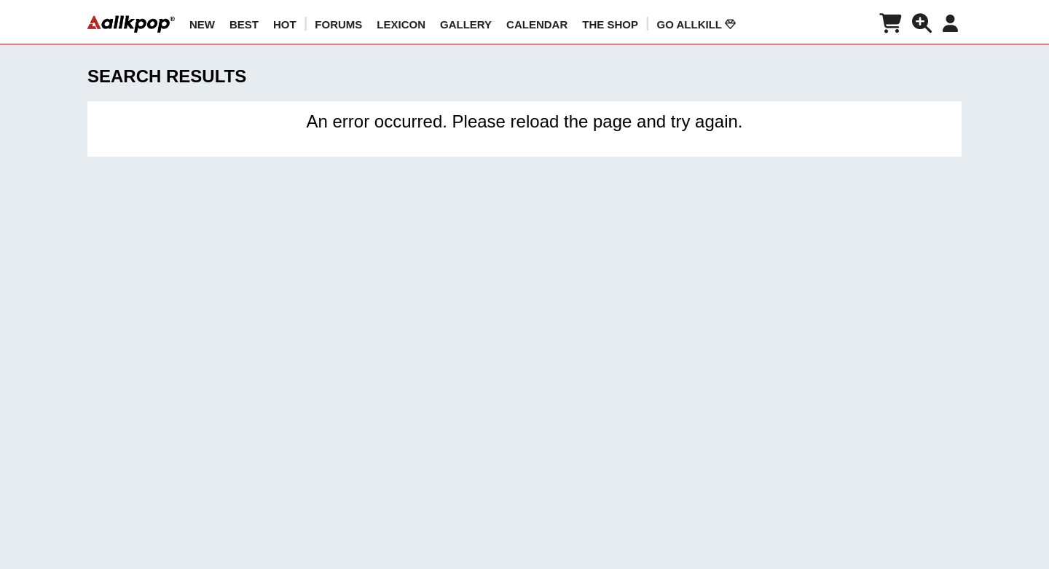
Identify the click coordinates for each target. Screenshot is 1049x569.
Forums (338, 24)
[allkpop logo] (131, 24)
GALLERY (466, 24)
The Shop (610, 24)
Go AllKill (696, 24)
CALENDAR (536, 24)
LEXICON (401, 24)
